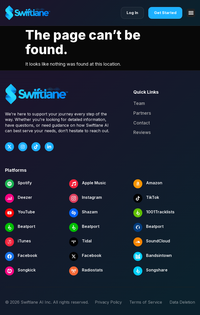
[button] (191, 13)
